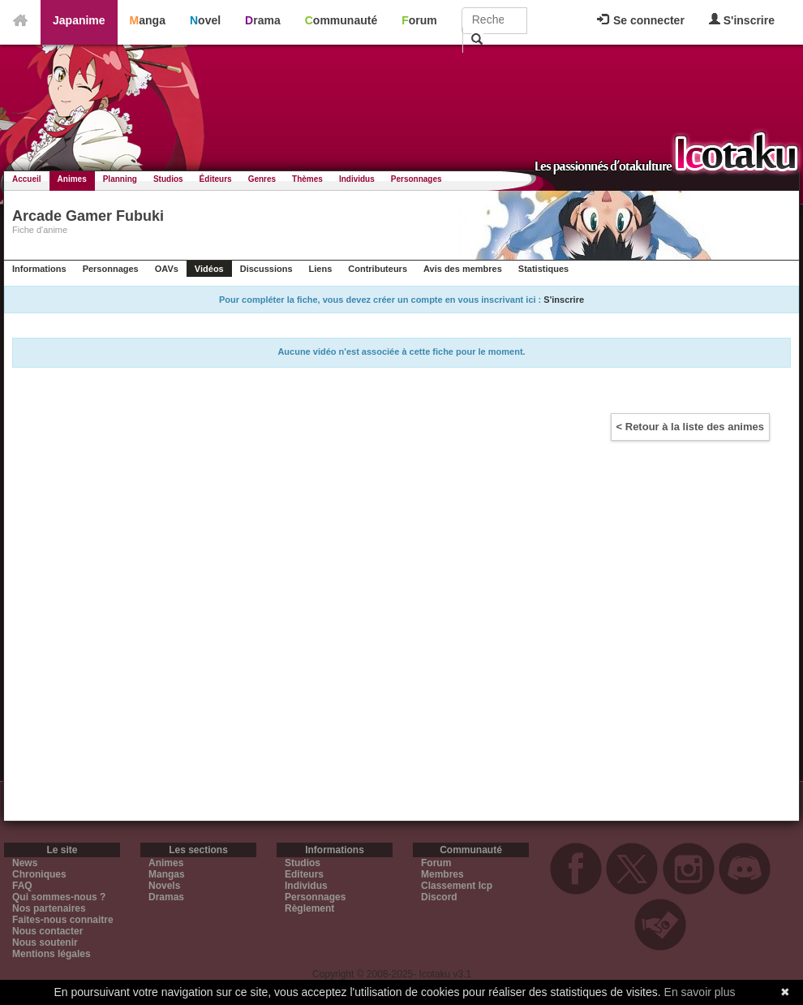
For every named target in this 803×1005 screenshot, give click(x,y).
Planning (120, 179)
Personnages (416, 179)
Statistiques (543, 269)
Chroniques (39, 874)
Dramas (166, 897)
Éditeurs (216, 179)
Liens (321, 269)
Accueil (26, 179)
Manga (147, 20)
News (24, 863)
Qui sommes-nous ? (58, 897)
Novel (205, 20)
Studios (168, 179)
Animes (72, 179)
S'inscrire (742, 20)
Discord (439, 897)
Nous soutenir (45, 942)
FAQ (22, 885)
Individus (357, 179)
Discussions (266, 269)
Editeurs (304, 874)
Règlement (309, 908)
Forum (419, 20)
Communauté (341, 20)
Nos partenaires (49, 908)
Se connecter (641, 20)
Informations (39, 269)
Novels (164, 885)
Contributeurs (377, 269)
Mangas (166, 874)
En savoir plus (700, 992)
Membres (442, 874)
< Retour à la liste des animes (690, 427)
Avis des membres (462, 269)
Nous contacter (47, 931)
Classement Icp (456, 885)
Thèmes (307, 179)
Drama (263, 20)
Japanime (79, 20)
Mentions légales (51, 954)
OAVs (166, 269)
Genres (262, 179)
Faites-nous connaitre (63, 919)
